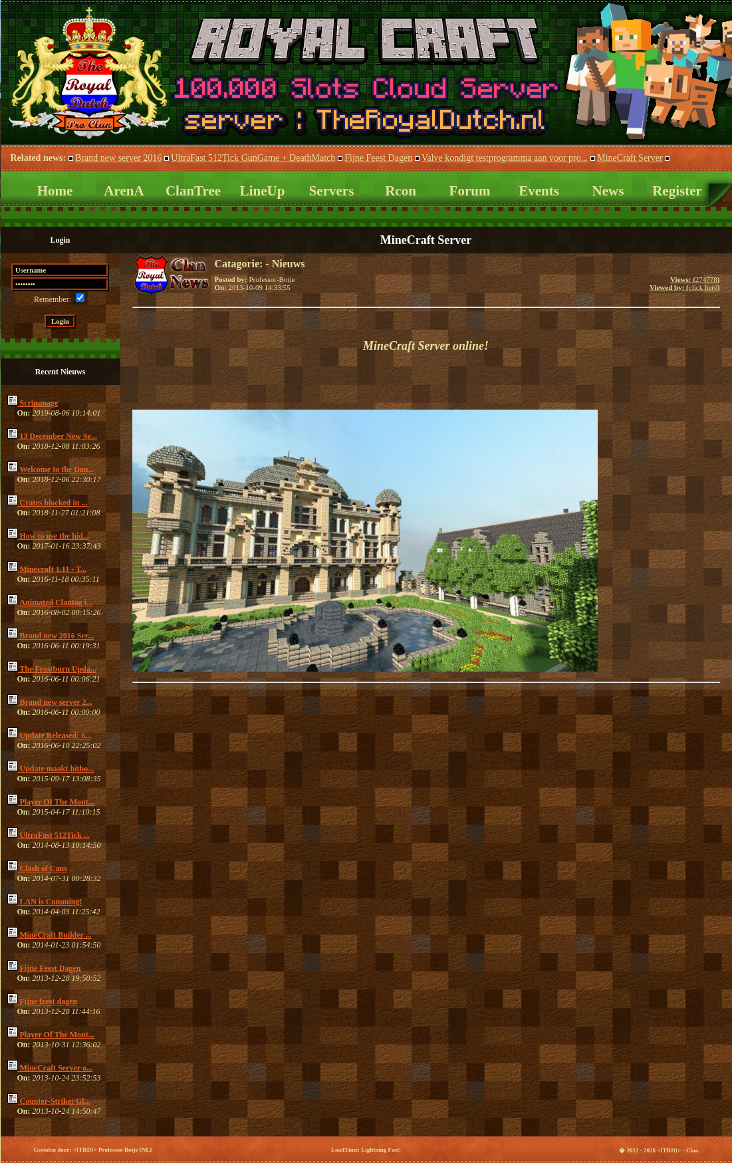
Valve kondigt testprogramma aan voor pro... (505, 158)
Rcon (400, 191)
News (608, 191)
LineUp (262, 191)
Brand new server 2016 (118, 158)
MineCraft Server (629, 158)
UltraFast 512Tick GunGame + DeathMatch (253, 158)
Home (55, 191)
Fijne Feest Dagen (378, 158)
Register (677, 191)
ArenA (124, 191)
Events (539, 191)
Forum (470, 191)
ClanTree (193, 191)
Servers (331, 191)
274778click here (685, 283)
